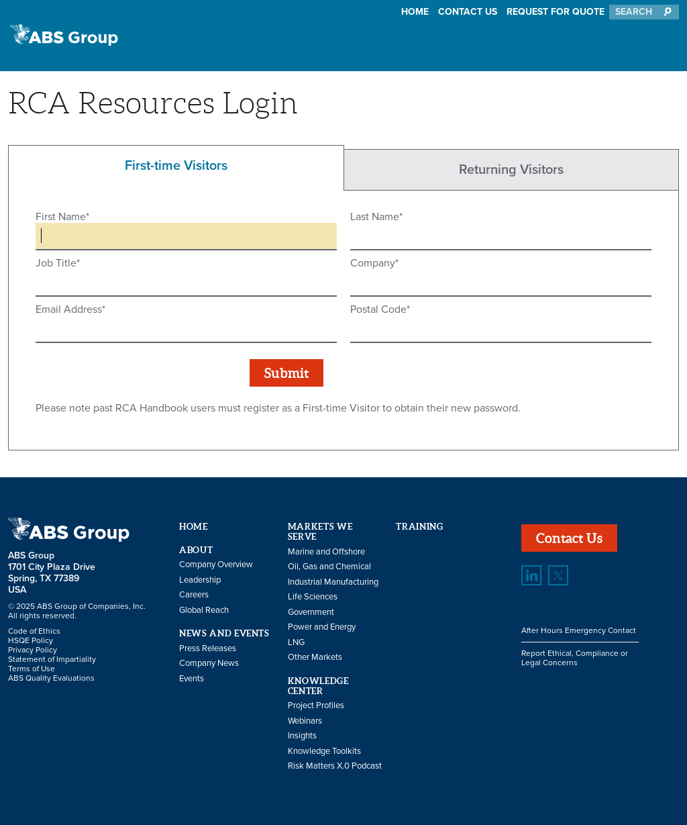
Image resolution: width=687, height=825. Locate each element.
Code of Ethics (34, 631)
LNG (296, 642)
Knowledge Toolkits (324, 751)
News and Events (224, 633)
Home (415, 11)
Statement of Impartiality (52, 659)
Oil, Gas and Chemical (329, 566)
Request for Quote (555, 11)
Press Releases (207, 648)
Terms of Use (31, 668)
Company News (209, 663)
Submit (286, 373)
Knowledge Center (318, 686)
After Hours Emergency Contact (578, 630)
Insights (302, 735)
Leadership (200, 580)
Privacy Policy (32, 649)
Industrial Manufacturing (333, 582)
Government (311, 612)
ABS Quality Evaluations (51, 678)
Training (419, 527)
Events (191, 678)
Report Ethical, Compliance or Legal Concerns (574, 657)
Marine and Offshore (326, 551)
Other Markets (315, 657)
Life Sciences (312, 596)
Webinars (305, 721)
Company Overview (216, 564)
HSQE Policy (30, 640)
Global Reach (204, 610)
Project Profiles (316, 705)
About (196, 550)
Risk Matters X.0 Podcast (335, 766)
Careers (194, 594)
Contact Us (467, 11)
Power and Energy (322, 627)
